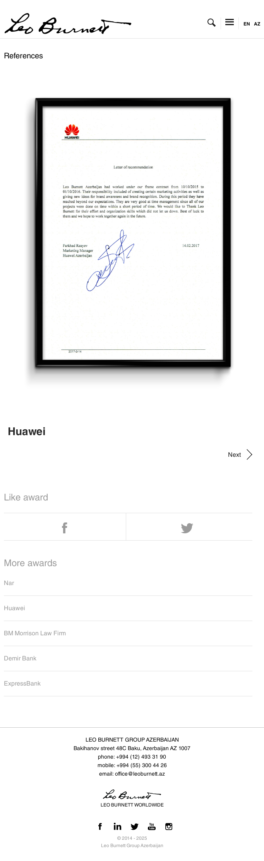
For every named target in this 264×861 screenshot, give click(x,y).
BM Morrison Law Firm (35, 633)
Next (234, 454)
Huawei (14, 608)
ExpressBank (22, 683)
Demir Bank (20, 658)
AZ (257, 24)
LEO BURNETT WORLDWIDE (132, 805)
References (23, 55)
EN (246, 24)
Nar (9, 583)
